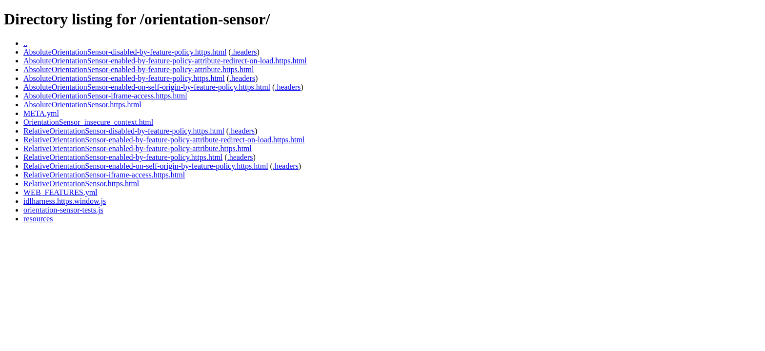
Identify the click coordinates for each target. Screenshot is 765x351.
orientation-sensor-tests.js (63, 210)
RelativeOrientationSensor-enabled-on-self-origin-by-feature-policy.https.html (145, 166)
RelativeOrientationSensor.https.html (81, 183)
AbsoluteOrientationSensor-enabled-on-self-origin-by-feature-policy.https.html (146, 87)
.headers (244, 52)
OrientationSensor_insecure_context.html (88, 122)
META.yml (41, 113)
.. (25, 43)
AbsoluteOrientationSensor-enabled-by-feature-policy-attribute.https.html (138, 69)
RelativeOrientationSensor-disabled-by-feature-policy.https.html (123, 131)
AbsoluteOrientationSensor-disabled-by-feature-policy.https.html (124, 52)
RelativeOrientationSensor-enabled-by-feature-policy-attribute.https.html (137, 148)
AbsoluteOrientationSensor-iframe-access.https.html (105, 96)
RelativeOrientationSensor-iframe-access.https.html (104, 175)
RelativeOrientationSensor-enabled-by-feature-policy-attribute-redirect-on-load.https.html (163, 140)
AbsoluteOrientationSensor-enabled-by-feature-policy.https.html (124, 78)
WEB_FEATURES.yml (60, 192)
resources (38, 218)
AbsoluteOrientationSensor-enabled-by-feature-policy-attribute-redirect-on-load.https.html (165, 61)
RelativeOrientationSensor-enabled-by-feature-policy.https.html (122, 157)
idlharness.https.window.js (64, 201)
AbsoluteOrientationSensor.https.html (82, 104)
